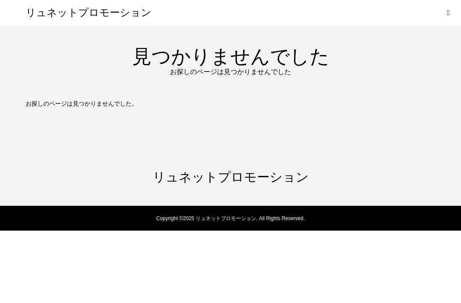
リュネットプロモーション (88, 12)
